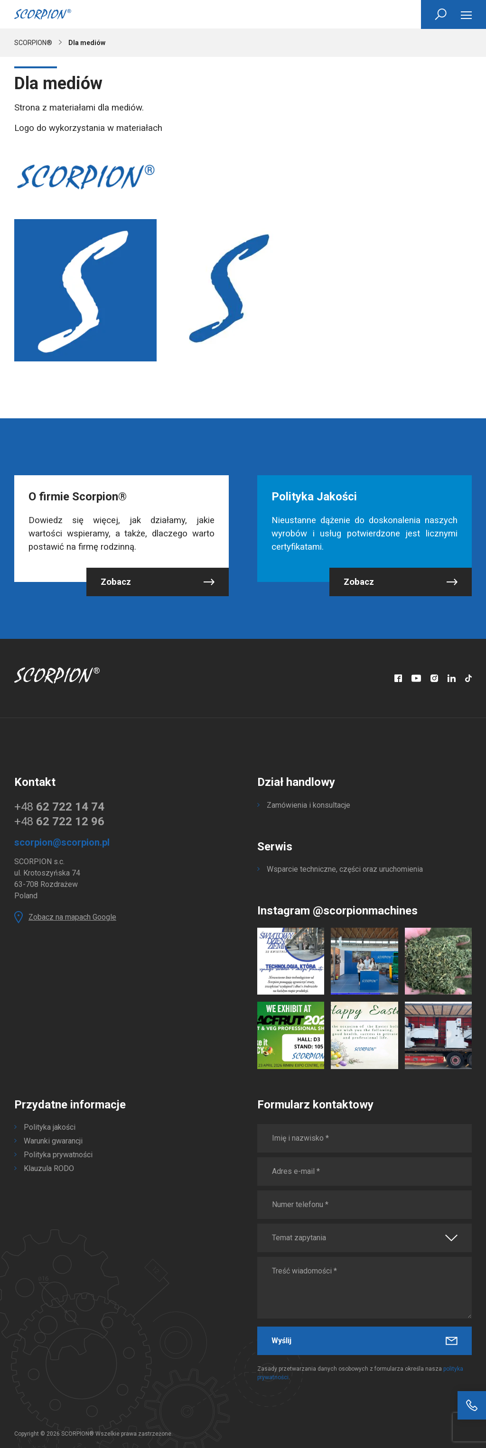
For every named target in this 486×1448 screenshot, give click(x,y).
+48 (59, 806)
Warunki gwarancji (53, 1140)
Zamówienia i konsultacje (308, 805)
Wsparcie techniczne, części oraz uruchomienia (345, 869)
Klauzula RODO (49, 1168)
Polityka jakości (49, 1127)
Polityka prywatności (58, 1154)
